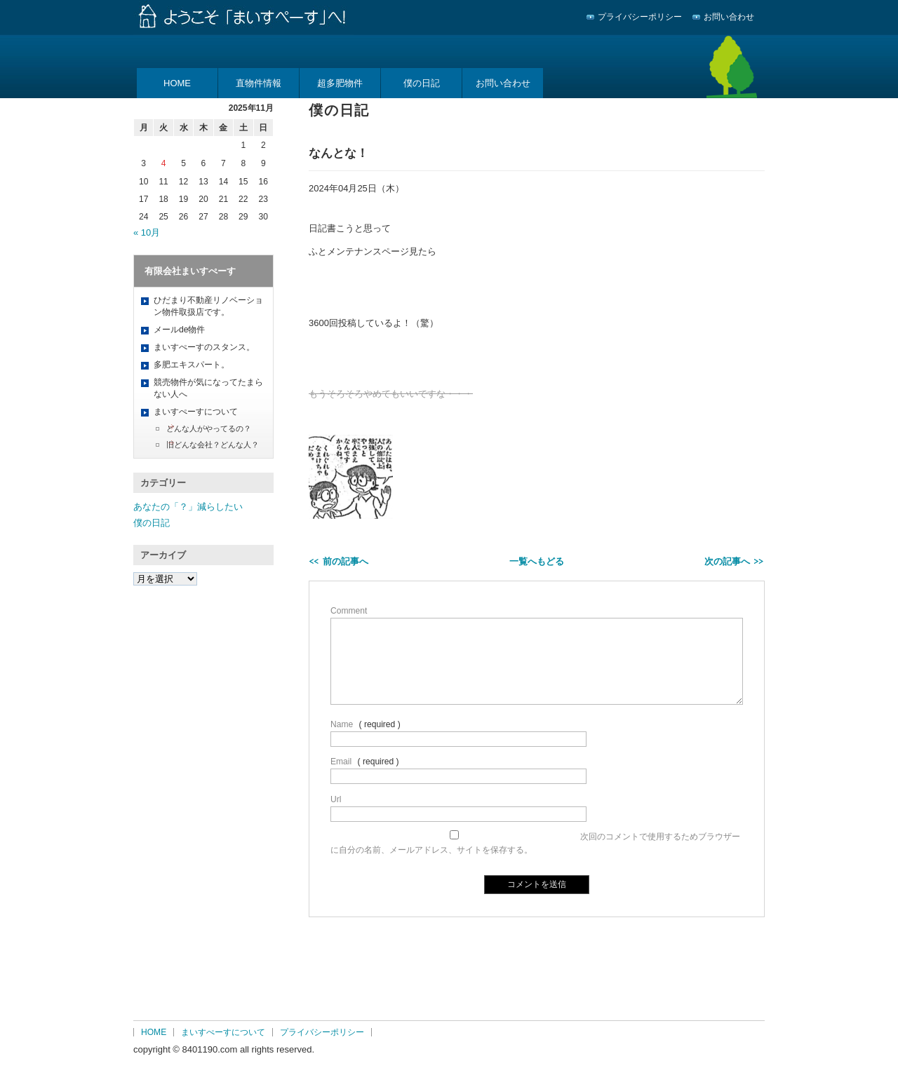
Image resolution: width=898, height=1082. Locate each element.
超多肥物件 (340, 83)
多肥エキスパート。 (191, 365)
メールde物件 (179, 329)
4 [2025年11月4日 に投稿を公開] (163, 163)
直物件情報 (258, 83)
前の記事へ (345, 561)
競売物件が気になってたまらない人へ (208, 388)
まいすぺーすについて (196, 412)
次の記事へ (727, 561)
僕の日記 (421, 83)
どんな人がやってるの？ (208, 428)
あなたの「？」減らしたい (188, 506)
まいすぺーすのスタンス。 (204, 347)
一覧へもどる (536, 561)
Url (335, 799)
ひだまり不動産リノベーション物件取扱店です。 (208, 306)
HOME (177, 83)
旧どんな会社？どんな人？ (212, 444)
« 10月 (146, 232)
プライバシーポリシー (640, 17)
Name (341, 724)
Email (340, 761)
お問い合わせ (729, 17)
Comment (348, 611)
